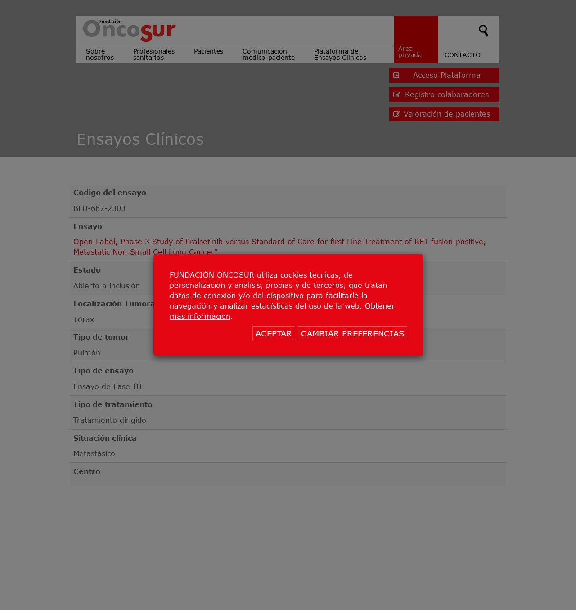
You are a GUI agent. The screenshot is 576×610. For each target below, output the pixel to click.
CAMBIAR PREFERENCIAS (352, 333)
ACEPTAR (274, 333)
